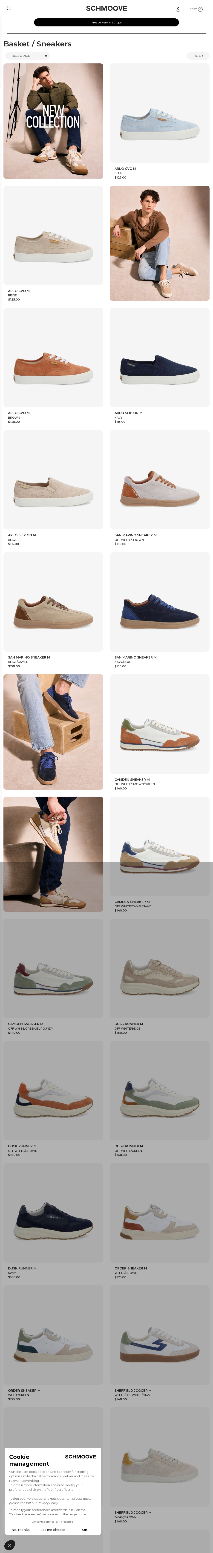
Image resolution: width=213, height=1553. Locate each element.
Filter (198, 55)
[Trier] (27, 56)
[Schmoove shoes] (106, 8)
